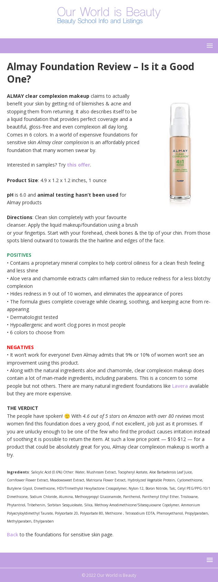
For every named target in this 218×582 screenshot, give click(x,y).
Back (12, 534)
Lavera (180, 386)
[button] (208, 45)
